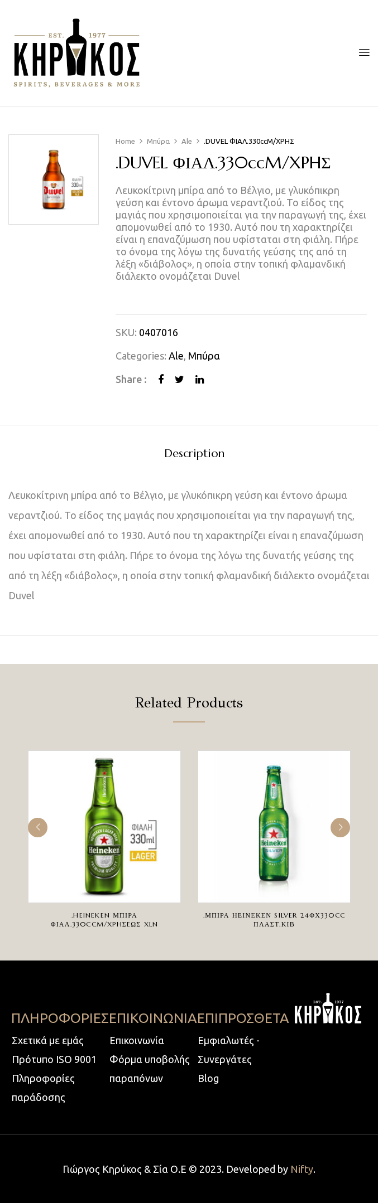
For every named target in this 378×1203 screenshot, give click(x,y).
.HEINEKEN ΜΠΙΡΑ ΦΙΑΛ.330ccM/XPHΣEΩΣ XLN (105, 919)
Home (125, 141)
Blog (208, 1078)
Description (194, 454)
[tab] (194, 455)
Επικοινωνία (136, 1040)
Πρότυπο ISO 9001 (54, 1059)
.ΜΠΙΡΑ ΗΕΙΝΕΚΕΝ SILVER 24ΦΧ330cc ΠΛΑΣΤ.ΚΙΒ (274, 919)
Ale (186, 141)
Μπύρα (158, 141)
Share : (131, 379)
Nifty (301, 1169)
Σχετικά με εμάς (48, 1040)
